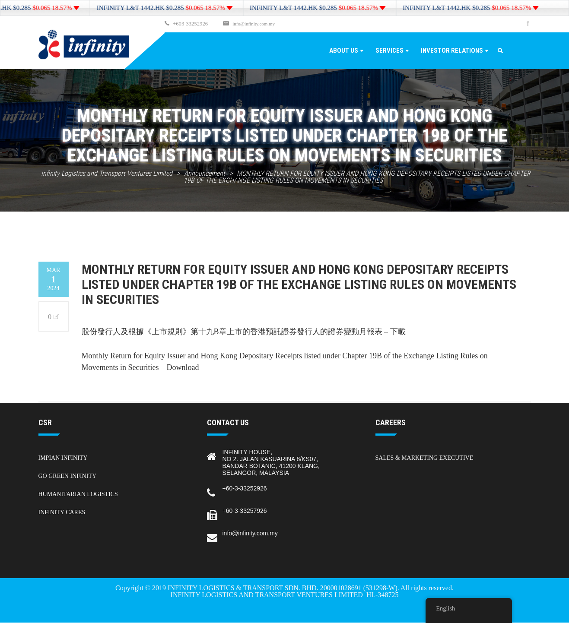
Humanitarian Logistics (78, 494)
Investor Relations (452, 51)
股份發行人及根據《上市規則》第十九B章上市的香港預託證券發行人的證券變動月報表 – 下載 (244, 332)
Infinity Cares (62, 512)
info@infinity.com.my (251, 24)
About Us (343, 51)
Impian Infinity (63, 458)
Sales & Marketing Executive (424, 458)
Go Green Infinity (67, 476)
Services (389, 51)
